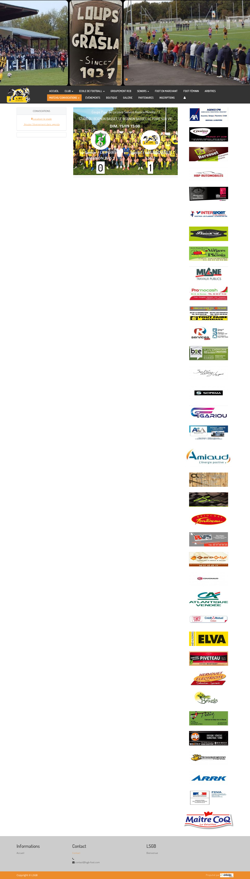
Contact (76, 853)
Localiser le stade (41, 119)
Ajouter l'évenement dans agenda (41, 124)
